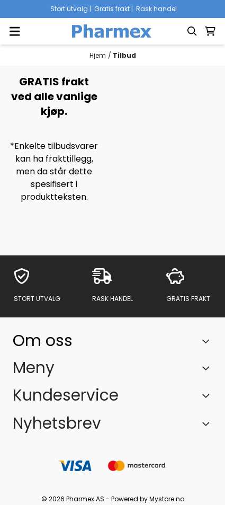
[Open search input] (192, 31)
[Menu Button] (14, 31)
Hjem (97, 55)
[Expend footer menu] (208, 368)
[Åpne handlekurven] (210, 31)
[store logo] (112, 31)
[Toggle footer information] (208, 341)
